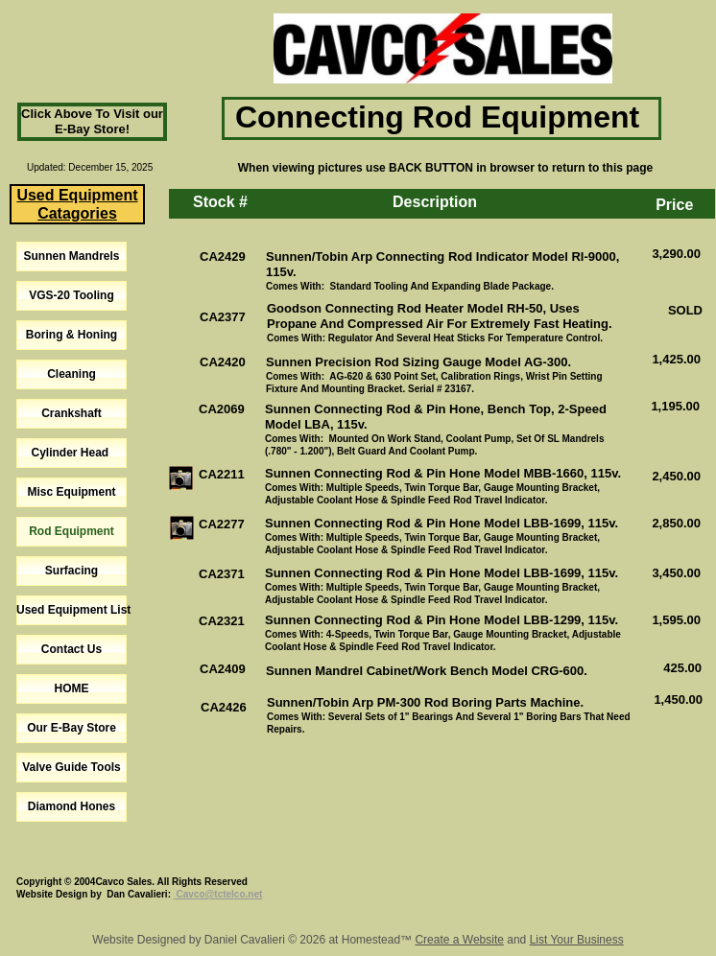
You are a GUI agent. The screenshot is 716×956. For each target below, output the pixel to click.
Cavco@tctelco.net (218, 894)
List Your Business (577, 939)
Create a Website (459, 939)
